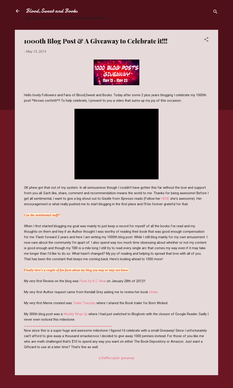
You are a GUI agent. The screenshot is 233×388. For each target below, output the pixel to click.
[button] (206, 40)
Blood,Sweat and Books (52, 11)
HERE (165, 199)
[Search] (215, 12)
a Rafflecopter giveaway (117, 358)
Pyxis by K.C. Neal (92, 281)
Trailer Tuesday (84, 303)
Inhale (153, 292)
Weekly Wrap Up (76, 314)
